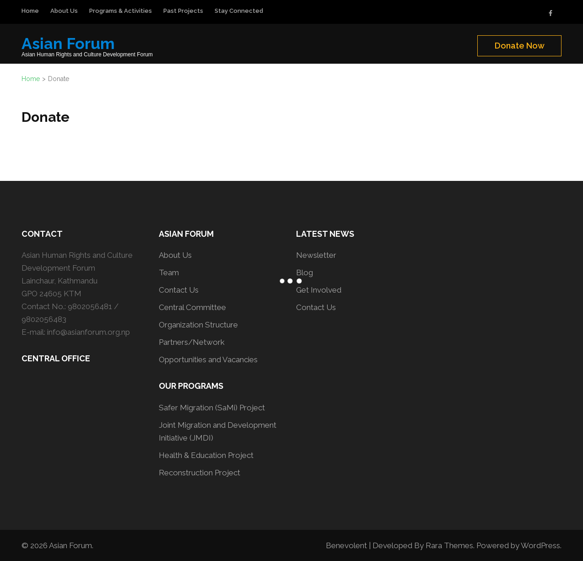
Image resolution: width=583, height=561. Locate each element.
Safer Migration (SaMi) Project (212, 407)
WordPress (540, 545)
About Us (64, 10)
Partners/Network (192, 342)
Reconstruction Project (199, 472)
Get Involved (318, 289)
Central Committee (192, 307)
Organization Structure (198, 324)
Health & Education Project (206, 455)
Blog (304, 272)
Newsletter (316, 255)
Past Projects (183, 10)
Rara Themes (449, 545)
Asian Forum (68, 43)
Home (30, 10)
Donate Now (520, 45)
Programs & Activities (120, 10)
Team (169, 272)
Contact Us (179, 289)
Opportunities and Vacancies (208, 359)
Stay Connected (239, 10)
